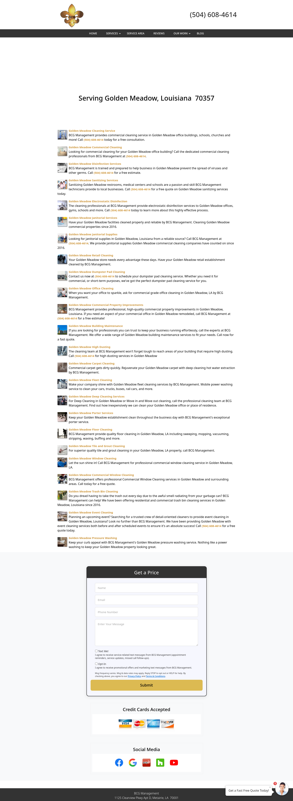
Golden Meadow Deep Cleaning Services (97, 355)
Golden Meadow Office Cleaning (91, 247)
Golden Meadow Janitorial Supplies (93, 193)
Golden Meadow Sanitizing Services (93, 139)
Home (93, 33)
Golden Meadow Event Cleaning (91, 471)
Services (114, 34)
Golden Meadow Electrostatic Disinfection (98, 160)
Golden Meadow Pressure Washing (93, 497)
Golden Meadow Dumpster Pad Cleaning (97, 231)
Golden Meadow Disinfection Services (95, 122)
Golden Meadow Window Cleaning (93, 417)
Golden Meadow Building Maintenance (96, 285)
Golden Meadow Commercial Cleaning (95, 106)
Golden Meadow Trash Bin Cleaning (93, 450)
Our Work (183, 34)
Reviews (158, 33)
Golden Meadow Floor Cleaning (90, 388)
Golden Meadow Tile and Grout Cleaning (97, 405)
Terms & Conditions (155, 635)
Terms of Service (174, 793)
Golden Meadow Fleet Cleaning (90, 339)
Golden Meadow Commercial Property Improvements (106, 264)
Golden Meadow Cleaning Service (92, 89)
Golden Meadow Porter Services (91, 372)
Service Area (135, 33)
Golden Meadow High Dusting (90, 306)
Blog (200, 33)
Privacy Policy (134, 635)
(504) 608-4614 (213, 15)
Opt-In (102, 623)
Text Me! (103, 610)
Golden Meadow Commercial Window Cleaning (101, 434)
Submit (146, 644)
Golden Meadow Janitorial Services (93, 176)
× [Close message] (270, 787)
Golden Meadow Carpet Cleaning (92, 322)
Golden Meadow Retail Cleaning (91, 214)
